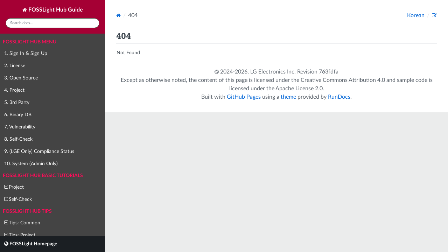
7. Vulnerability (19, 127)
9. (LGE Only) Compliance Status (39, 151)
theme (288, 97)
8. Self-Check (18, 139)
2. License (14, 65)
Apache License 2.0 (299, 88)
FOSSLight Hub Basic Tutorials (43, 175)
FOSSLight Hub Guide (52, 10)
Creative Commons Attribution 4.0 (343, 80)
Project (14, 187)
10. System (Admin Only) (31, 163)
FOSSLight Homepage (30, 243)
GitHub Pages (244, 97)
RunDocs (339, 97)
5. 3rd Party (16, 102)
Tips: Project (19, 235)
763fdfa (328, 72)
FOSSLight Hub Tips (27, 211)
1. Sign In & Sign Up (25, 53)
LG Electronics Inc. (273, 72)
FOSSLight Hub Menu (29, 42)
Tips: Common (22, 222)
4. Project (14, 90)
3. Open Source (21, 78)
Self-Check (18, 199)
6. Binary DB (17, 114)
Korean (416, 15)
